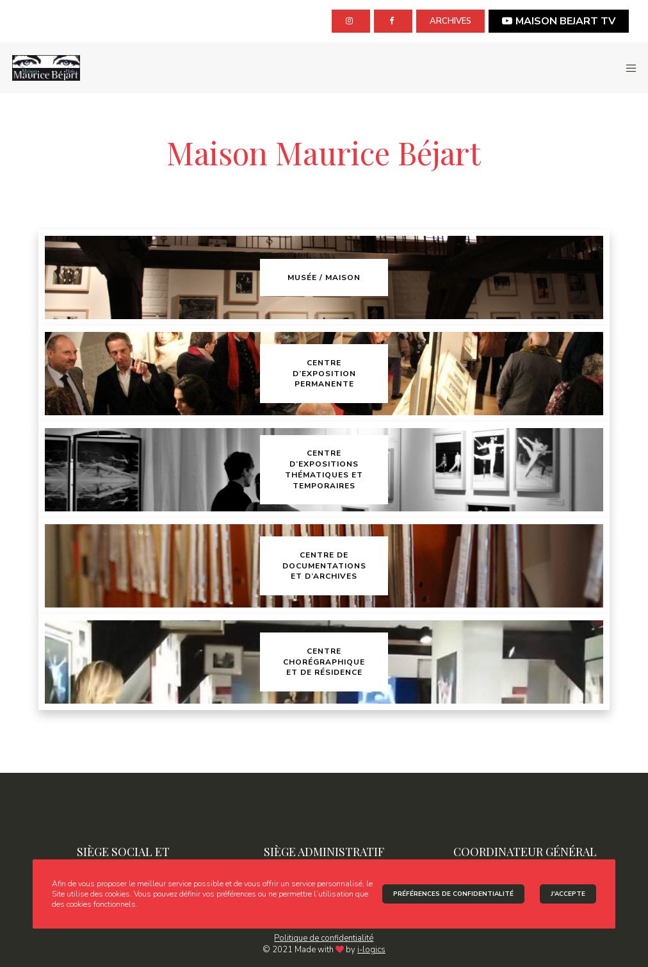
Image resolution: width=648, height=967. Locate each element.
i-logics (371, 949)
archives (450, 21)
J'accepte (568, 893)
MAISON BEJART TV (558, 21)
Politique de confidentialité (323, 938)
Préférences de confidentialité (453, 893)
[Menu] (626, 68)
